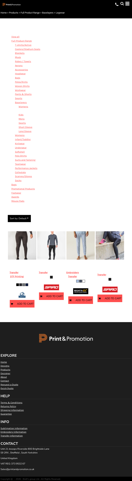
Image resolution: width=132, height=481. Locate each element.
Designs (5, 365)
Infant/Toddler (23, 139)
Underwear (21, 147)
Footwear (16, 192)
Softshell (20, 151)
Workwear (20, 90)
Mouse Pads (17, 201)
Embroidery (72, 272)
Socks (18, 180)
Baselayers (47, 12)
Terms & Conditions (11, 402)
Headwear (20, 73)
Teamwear (20, 164)
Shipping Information (12, 410)
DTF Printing (16, 276)
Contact (5, 380)
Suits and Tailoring (25, 160)
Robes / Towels (23, 61)
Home (4, 12)
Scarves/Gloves (23, 176)
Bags (17, 77)
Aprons (19, 65)
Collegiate (20, 172)
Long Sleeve (25, 131)
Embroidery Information (13, 432)
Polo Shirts (21, 155)
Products (13, 12)
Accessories (21, 69)
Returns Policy (8, 406)
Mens (22, 118)
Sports (18, 98)
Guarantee (6, 414)
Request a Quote (9, 384)
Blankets (20, 53)
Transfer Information (12, 435)
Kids (21, 114)
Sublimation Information (14, 428)
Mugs (18, 57)
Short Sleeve (25, 127)
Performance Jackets (26, 168)
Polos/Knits (21, 82)
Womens (23, 106)
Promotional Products (23, 188)
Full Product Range (30, 12)
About (4, 377)
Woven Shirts (22, 86)
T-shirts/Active (23, 45)
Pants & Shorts (23, 94)
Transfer (14, 272)
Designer (5, 373)
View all (15, 36)
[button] (122, 3)
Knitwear (20, 143)
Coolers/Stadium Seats (27, 49)
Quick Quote (7, 388)
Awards (15, 196)
